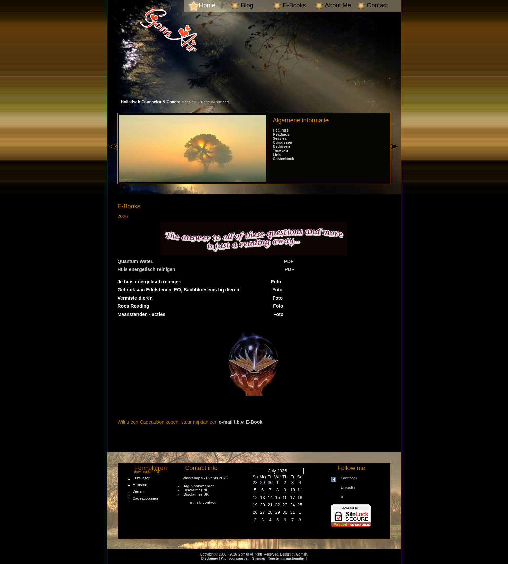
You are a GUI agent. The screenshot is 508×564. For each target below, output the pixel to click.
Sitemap (259, 558)
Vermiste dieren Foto (200, 298)
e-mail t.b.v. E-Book (240, 422)
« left (113, 158)
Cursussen (282, 142)
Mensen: (140, 485)
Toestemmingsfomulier (286, 558)
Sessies (280, 138)
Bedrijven (281, 146)
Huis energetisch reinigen (146, 269)
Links (278, 155)
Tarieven (280, 150)
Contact (377, 5)
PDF (288, 261)
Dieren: (139, 491)
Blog (247, 5)
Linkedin (348, 487)
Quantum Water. (136, 261)
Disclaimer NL (196, 490)
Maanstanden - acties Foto (201, 314)
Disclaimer (209, 558)
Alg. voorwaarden (199, 486)
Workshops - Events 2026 (203, 478)
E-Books (294, 5)
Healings (281, 130)
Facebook (349, 478)
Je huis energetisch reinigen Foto (199, 281)
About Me (338, 5)
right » (395, 158)
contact (208, 502)
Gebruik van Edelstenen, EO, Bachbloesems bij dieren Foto (200, 290)
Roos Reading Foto (200, 306)
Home (207, 5)
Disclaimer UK (196, 494)
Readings (281, 134)
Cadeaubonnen (145, 498)
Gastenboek (283, 159)
